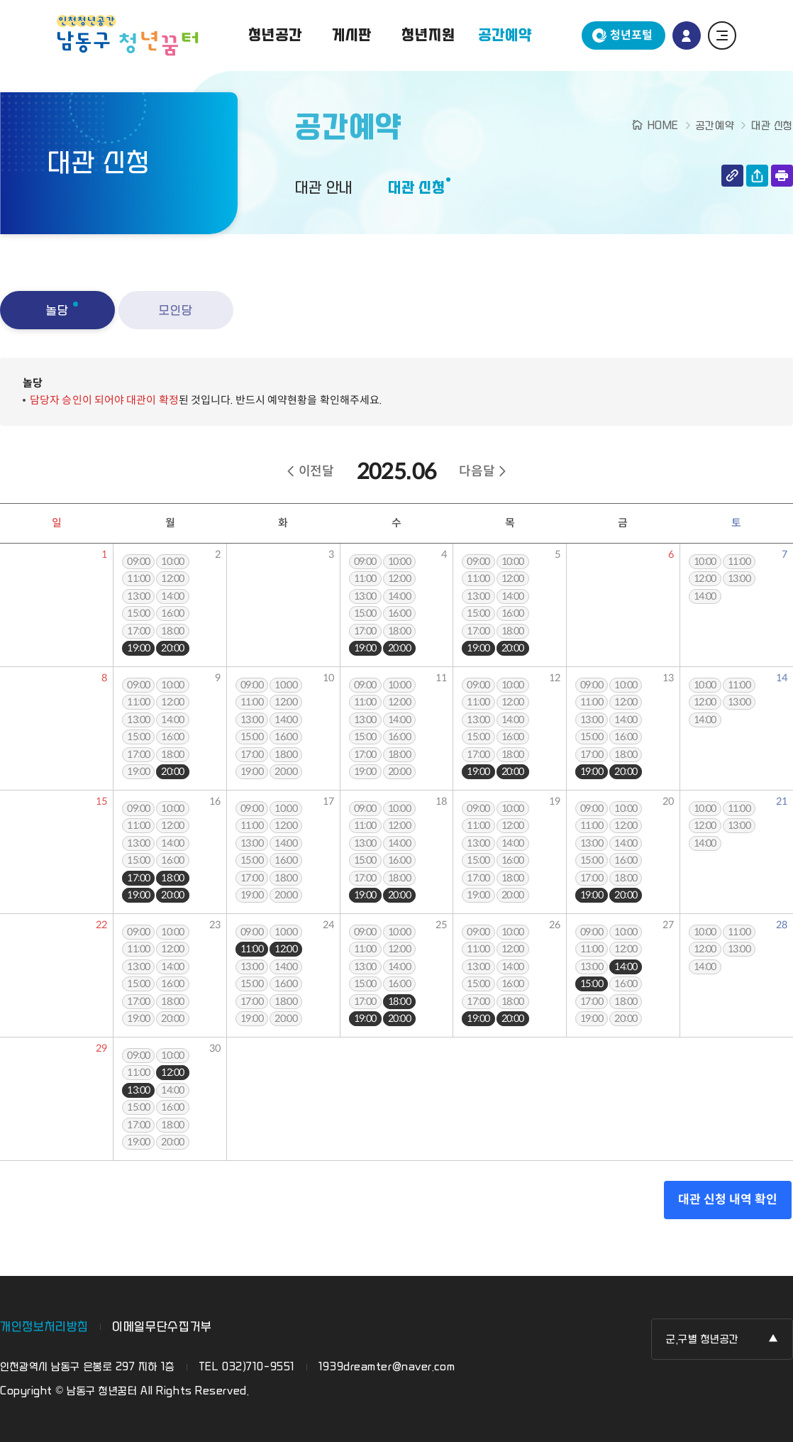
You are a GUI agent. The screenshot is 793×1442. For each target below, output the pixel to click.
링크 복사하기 (732, 176)
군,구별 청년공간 (702, 1339)
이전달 (316, 471)
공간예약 (504, 35)
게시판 (352, 35)
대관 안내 (324, 188)
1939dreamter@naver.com (386, 1367)
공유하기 (757, 176)
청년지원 (428, 35)
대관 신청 (416, 188)
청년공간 (274, 35)
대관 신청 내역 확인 (727, 1199)
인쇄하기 (782, 176)
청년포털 (631, 35)
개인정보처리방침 (44, 1326)
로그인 (686, 35)
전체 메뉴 (722, 35)
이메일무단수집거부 (162, 1326)
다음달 (476, 471)
